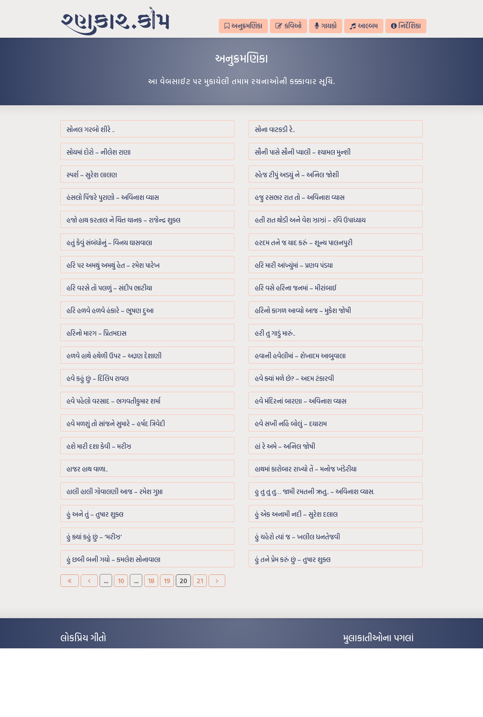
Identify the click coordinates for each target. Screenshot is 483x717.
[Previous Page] (89, 580)
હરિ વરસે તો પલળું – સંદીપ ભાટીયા (109, 288)
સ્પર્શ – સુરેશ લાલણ (91, 175)
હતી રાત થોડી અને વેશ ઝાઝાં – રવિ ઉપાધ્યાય (310, 220)
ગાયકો (326, 26)
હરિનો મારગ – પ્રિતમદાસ (96, 333)
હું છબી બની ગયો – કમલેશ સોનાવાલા (113, 559)
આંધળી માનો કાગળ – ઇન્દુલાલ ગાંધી (92, 652)
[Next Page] (217, 580)
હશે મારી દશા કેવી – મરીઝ (98, 446)
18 (151, 581)
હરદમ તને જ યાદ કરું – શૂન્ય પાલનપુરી (303, 243)
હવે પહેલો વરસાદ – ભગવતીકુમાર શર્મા (113, 401)
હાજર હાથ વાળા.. (87, 469)
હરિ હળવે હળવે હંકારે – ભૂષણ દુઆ (110, 311)
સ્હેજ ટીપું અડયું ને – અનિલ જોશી (297, 175)
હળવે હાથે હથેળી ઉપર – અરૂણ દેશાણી (114, 356)
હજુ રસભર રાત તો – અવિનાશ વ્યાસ (300, 197)
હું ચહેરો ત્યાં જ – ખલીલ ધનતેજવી (297, 537)
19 (167, 581)
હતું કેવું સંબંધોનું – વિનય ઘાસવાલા (109, 243)
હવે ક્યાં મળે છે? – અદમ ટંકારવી (294, 378)
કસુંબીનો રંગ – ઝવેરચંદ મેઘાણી (87, 697)
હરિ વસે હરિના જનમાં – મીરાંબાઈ (296, 288)
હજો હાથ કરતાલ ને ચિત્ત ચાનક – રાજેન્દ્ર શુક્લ (123, 220)
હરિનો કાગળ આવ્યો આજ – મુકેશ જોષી (303, 311)
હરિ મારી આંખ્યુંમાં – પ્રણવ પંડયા (294, 265)
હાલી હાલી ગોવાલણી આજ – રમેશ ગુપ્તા (114, 492)
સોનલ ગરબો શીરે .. (90, 129)
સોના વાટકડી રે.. (275, 129)
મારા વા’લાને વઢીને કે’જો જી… (86, 663)
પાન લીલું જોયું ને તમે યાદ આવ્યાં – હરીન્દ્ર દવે (100, 675)
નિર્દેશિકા (406, 26)
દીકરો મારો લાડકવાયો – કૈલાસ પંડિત (92, 686)
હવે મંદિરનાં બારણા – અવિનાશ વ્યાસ (300, 401)
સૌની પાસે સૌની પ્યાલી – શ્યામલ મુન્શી (303, 152)
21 (200, 581)
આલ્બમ (363, 26)
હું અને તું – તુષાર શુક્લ (94, 514)
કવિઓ (288, 26)
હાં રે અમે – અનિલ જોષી (285, 446)
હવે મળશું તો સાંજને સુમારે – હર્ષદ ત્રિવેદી (115, 424)
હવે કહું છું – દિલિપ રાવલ (97, 378)
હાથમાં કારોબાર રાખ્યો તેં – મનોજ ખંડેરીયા (306, 469)
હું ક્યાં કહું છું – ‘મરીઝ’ (94, 537)
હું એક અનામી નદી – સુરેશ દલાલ (296, 514)
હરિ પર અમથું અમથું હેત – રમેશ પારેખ (113, 265)
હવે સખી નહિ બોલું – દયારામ (291, 424)
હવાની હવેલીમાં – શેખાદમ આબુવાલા (300, 356)
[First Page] (69, 580)
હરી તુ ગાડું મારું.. (275, 333)
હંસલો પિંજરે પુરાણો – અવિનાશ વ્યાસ (112, 197)
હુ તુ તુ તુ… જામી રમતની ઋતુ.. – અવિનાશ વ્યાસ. (314, 492)
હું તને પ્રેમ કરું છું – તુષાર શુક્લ (293, 559)
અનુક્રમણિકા (243, 26)
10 (121, 581)
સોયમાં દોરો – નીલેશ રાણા (98, 152)
